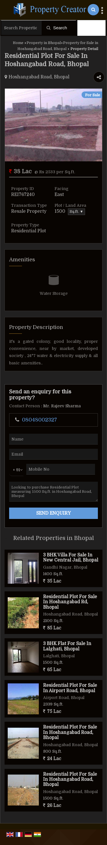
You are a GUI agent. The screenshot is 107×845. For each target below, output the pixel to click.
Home (18, 43)
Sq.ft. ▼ (76, 212)
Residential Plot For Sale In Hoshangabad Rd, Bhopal (70, 602)
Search (57, 27)
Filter (91, 27)
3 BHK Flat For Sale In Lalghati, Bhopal (67, 646)
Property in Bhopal (44, 43)
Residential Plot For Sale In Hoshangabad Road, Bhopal (70, 732)
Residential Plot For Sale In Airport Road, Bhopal (70, 688)
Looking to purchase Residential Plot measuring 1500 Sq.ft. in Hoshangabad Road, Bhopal (53, 492)
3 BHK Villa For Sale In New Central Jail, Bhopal (70, 557)
